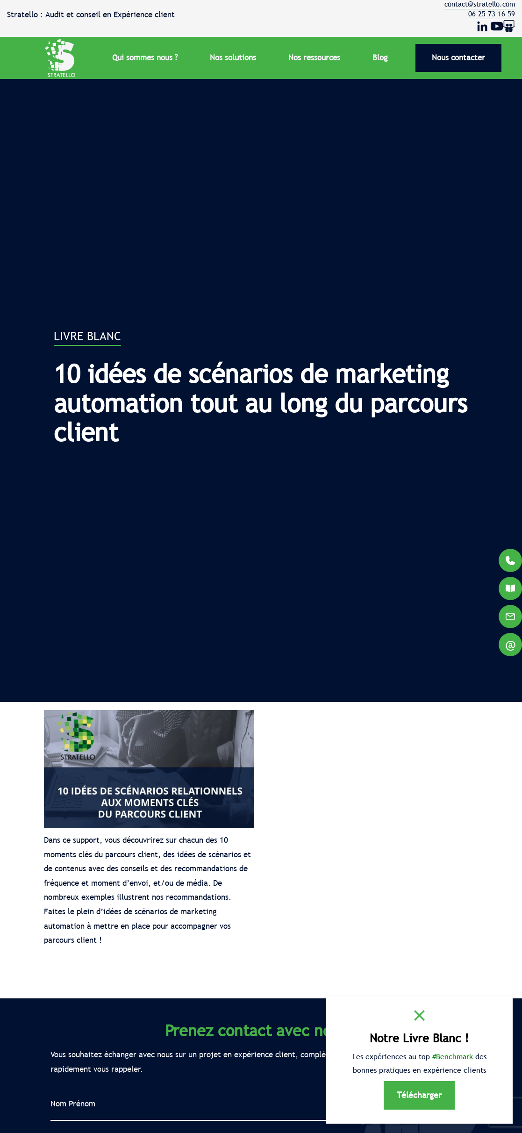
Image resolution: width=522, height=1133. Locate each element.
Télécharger (419, 1095)
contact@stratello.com (479, 4)
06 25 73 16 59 (491, 14)
